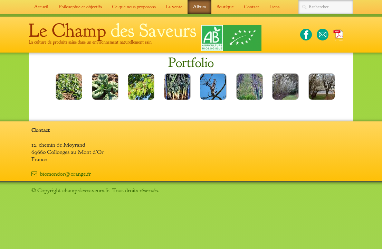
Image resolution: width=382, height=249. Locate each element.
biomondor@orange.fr (61, 173)
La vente (174, 7)
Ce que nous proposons (133, 7)
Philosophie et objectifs (80, 7)
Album (199, 7)
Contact (251, 7)
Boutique (225, 7)
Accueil (41, 7)
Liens (274, 7)
